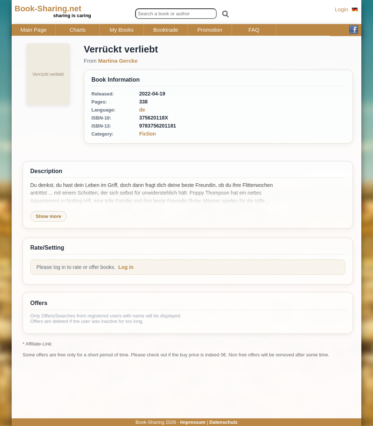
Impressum (192, 422)
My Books (122, 30)
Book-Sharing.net (48, 8)
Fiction (147, 134)
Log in (126, 267)
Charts (78, 30)
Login (341, 9)
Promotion (209, 30)
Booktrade (165, 30)
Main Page (33, 30)
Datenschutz (223, 422)
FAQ (253, 30)
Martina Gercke (117, 61)
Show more (48, 216)
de (142, 110)
